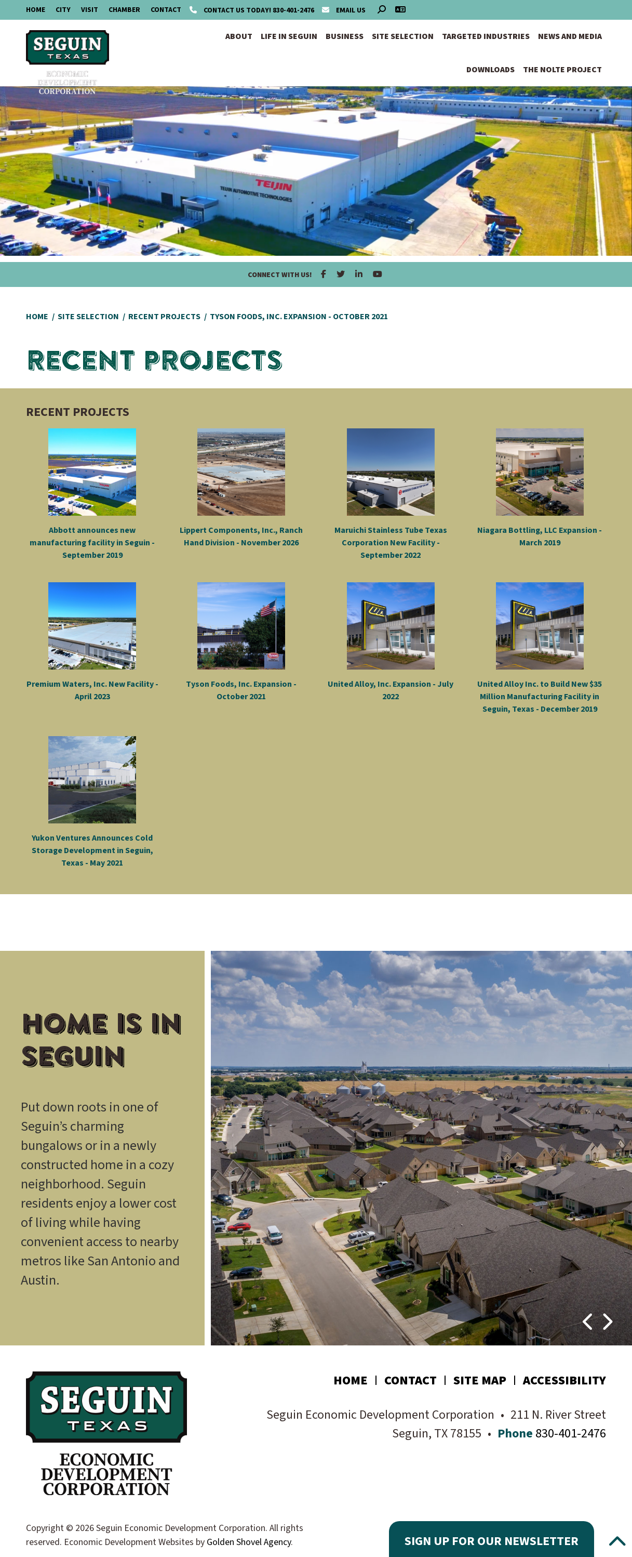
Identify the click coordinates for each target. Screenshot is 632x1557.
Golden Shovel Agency (249, 1542)
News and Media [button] (570, 36)
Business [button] (345, 36)
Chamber (124, 10)
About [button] (238, 36)
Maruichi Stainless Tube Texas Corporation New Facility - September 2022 (390, 543)
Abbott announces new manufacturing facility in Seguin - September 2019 (92, 543)
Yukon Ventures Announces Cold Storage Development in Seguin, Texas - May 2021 (92, 850)
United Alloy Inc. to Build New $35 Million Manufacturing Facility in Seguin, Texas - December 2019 (539, 696)
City (63, 10)
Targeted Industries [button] (486, 36)
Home (35, 10)
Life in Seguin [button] (289, 36)
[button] (588, 1316)
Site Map (479, 1380)
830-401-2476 (253, 10)
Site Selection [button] (403, 36)
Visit (89, 10)
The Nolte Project (562, 69)
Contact (166, 10)
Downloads (490, 69)
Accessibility (564, 1380)
